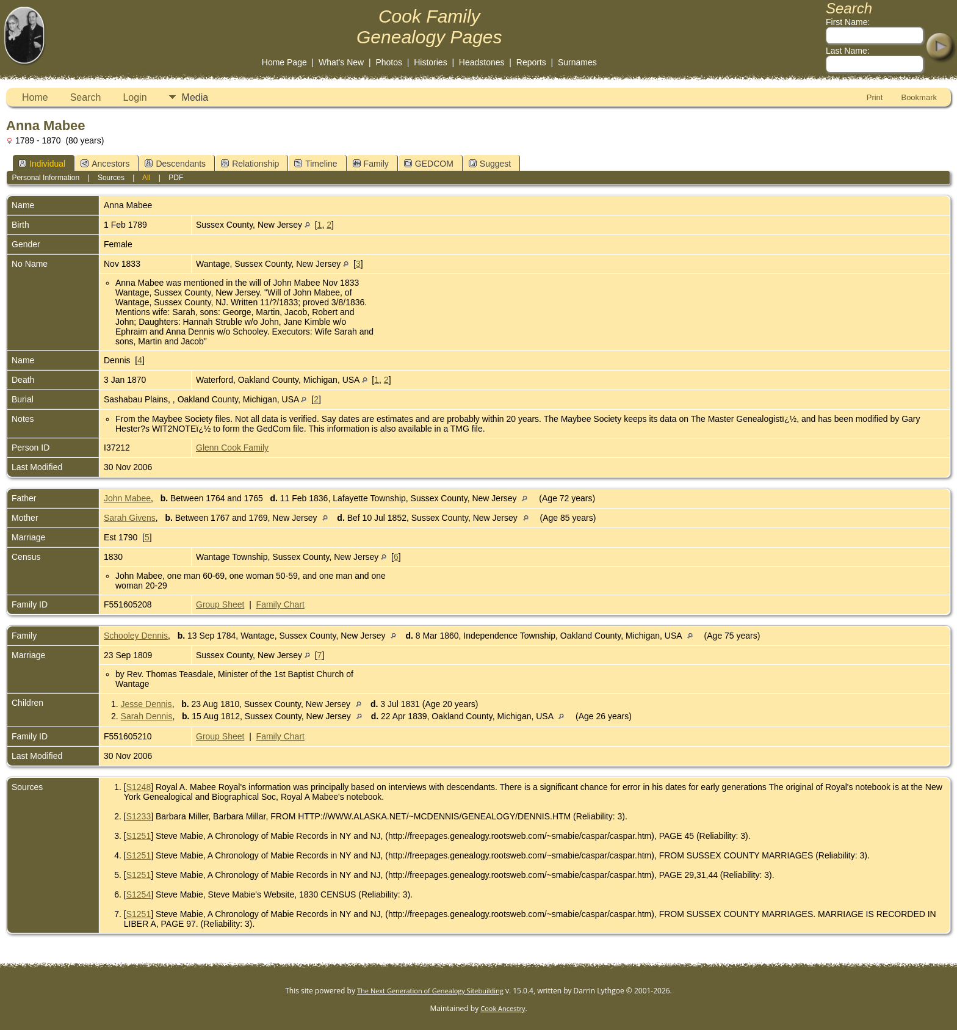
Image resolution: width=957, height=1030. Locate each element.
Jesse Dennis (146, 704)
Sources (111, 177)
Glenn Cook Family (232, 447)
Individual (41, 164)
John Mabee (127, 498)
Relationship (250, 164)
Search (85, 97)
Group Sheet (220, 604)
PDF (175, 177)
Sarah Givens (130, 518)
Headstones (482, 62)
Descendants (175, 164)
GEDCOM (428, 164)
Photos (388, 62)
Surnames (577, 62)
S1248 (138, 787)
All (146, 177)
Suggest (490, 164)
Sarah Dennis (147, 716)
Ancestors (105, 164)
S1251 (138, 836)
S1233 (138, 816)
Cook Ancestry (502, 1008)
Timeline (315, 164)
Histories (430, 62)
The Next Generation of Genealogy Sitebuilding (430, 990)
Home (35, 97)
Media (195, 97)
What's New (341, 62)
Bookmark (919, 97)
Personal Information (45, 177)
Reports (531, 62)
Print (875, 97)
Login (134, 97)
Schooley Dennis (136, 635)
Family (371, 164)
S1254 (138, 894)
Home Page (284, 62)
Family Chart (280, 604)
